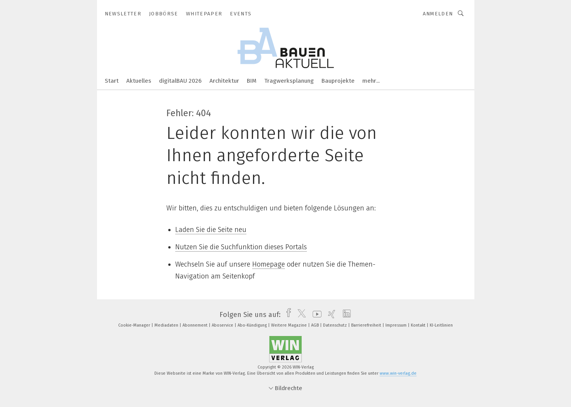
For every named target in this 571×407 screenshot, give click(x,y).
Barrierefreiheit (366, 325)
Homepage (268, 264)
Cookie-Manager (134, 325)
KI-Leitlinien (441, 325)
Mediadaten (166, 325)
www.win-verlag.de (398, 373)
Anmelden (438, 13)
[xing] (329, 314)
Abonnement (196, 325)
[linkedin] (345, 314)
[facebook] (287, 314)
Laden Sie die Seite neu (210, 229)
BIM (251, 80)
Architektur (224, 80)
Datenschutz (335, 325)
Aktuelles (138, 80)
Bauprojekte (338, 80)
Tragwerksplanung (289, 80)
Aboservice (223, 325)
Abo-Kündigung (253, 325)
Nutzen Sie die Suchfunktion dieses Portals (241, 247)
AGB (315, 325)
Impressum (396, 325)
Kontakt (419, 325)
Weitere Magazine (289, 325)
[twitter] (300, 314)
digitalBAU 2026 (180, 80)
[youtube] (315, 314)
